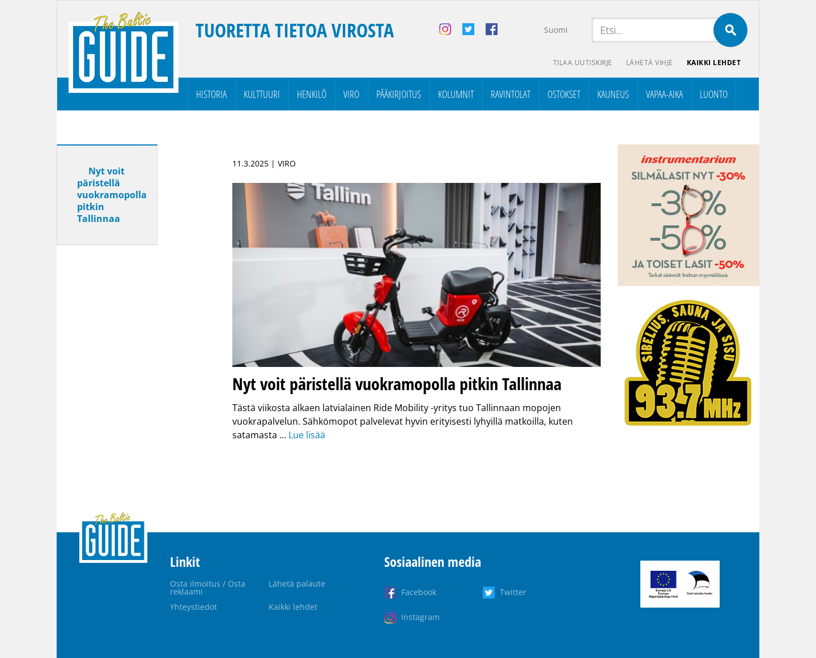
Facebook (418, 592)
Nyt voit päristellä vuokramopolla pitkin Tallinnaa (112, 195)
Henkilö (311, 94)
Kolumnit (456, 94)
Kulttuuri (262, 94)
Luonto (714, 94)
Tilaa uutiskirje (583, 62)
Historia (211, 94)
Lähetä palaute (297, 583)
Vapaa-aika (664, 94)
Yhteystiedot (193, 606)
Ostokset (563, 94)
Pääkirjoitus (398, 94)
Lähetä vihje (649, 62)
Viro (351, 94)
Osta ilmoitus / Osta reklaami (207, 587)
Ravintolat (510, 94)
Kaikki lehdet (714, 62)
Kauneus (613, 94)
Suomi (556, 29)
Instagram (420, 617)
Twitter (513, 592)
